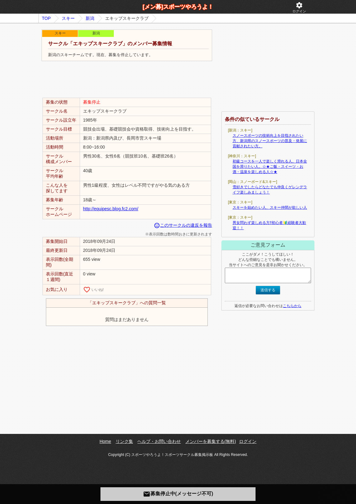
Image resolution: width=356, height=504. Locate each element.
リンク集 (124, 441)
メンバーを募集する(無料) (210, 441)
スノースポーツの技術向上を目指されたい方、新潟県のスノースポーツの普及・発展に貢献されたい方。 (270, 140)
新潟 (90, 18)
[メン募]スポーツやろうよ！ (178, 7)
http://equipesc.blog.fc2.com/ (110, 208)
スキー (68, 18)
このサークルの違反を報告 (183, 225)
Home (105, 441)
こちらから (292, 306)
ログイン (299, 7)
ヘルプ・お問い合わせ (159, 441)
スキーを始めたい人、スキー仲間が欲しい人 (270, 207)
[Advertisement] (126, 79)
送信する (267, 290)
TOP (46, 18)
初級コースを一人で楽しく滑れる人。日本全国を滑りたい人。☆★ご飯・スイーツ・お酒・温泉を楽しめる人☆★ (270, 166)
